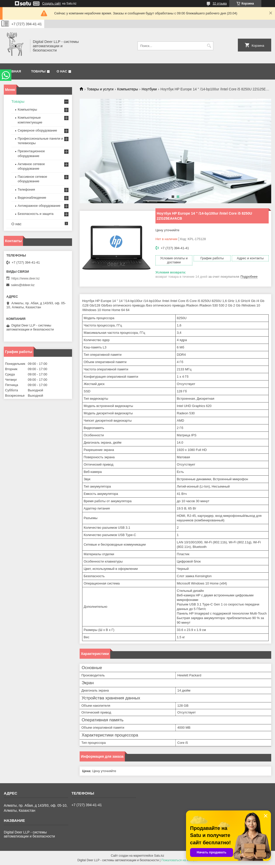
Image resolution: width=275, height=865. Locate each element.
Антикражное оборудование (39, 206)
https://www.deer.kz (25, 278)
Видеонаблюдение (32, 197)
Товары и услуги (100, 89)
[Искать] (208, 45)
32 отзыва (220, 3)
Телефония (26, 189)
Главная (13, 71)
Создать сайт (51, 3)
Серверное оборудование (37, 130)
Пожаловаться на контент (179, 860)
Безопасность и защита (36, 214)
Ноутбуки (149, 89)
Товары (38, 71)
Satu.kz (159, 855)
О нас (62, 71)
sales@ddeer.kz (23, 285)
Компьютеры (127, 89)
